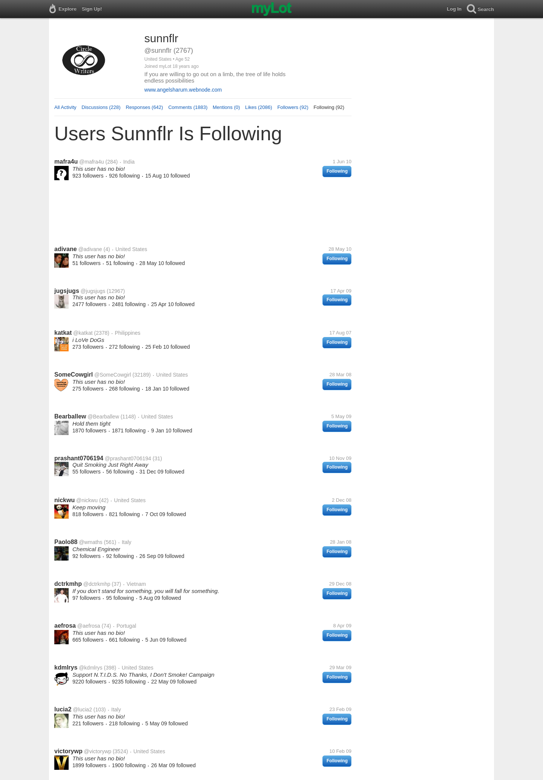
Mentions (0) (226, 107)
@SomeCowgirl (112, 375)
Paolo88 (65, 542)
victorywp (68, 751)
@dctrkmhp (96, 584)
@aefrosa (88, 626)
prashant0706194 (78, 458)
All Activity (65, 107)
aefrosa (65, 625)
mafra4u (66, 161)
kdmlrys (65, 667)
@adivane (90, 249)
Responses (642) (144, 107)
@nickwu (87, 500)
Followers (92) (292, 107)
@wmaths (90, 542)
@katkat (83, 333)
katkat (63, 332)
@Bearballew (103, 417)
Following (337, 171)
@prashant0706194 (128, 458)
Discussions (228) (100, 107)
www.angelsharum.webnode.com (183, 90)
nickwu (64, 500)
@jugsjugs (93, 291)
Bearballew (70, 416)
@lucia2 (82, 709)
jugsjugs (66, 291)
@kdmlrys (90, 668)
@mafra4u (91, 162)
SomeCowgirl (73, 374)
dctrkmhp (68, 584)
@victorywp (97, 751)
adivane (65, 249)
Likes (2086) (258, 107)
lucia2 (62, 709)
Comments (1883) (187, 107)
